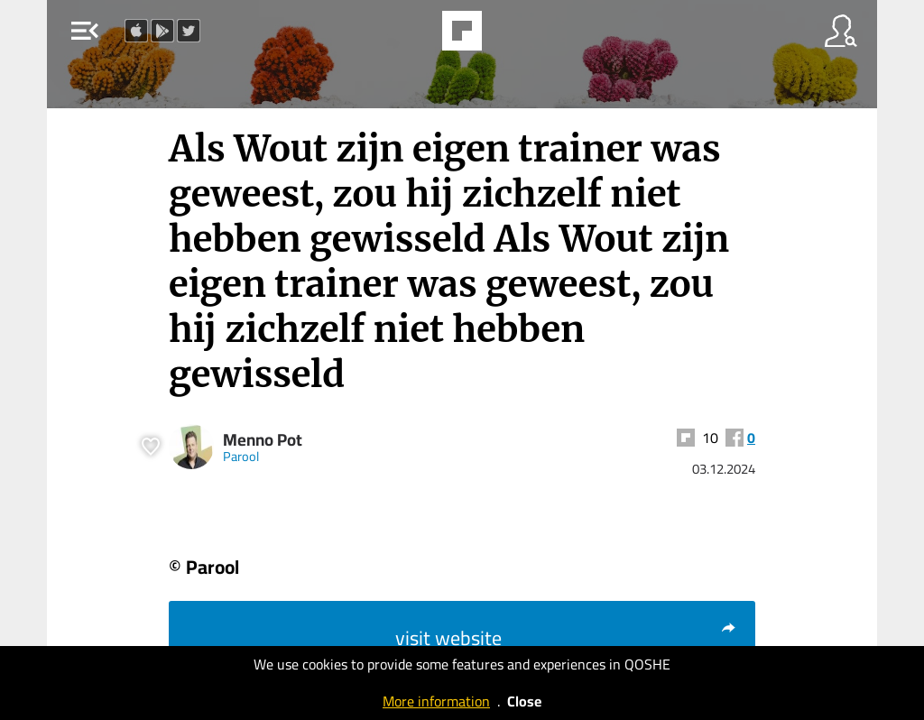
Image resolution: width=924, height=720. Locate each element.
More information (436, 701)
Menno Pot (262, 440)
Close (524, 701)
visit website (566, 638)
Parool (241, 456)
